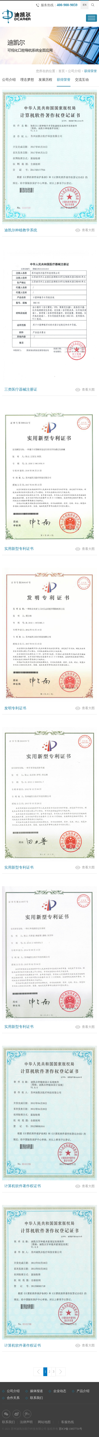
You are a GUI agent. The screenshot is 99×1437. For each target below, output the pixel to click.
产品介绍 (83, 1391)
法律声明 (26, 1422)
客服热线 (67, 1422)
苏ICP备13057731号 (70, 1428)
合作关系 (13, 1398)
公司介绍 (74, 71)
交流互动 (82, 79)
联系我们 (36, 1398)
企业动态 (59, 1391)
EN (84, 4)
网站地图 (44, 1422)
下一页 (61, 1371)
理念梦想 (27, 79)
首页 (61, 71)
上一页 (38, 1371)
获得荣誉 (63, 79)
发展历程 (45, 79)
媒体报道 (36, 1391)
